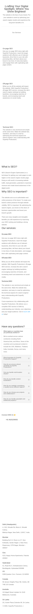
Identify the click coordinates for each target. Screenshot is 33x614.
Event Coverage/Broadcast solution (14, 513)
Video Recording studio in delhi (12, 521)
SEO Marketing (7, 496)
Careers (5, 474)
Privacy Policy (7, 466)
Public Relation (7, 485)
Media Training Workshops (11, 488)
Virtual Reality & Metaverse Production (15, 518)
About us (5, 469)
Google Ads (6, 499)
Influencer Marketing (9, 482)
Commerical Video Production (12, 515)
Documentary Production (10, 510)
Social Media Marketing (10, 502)
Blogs (4, 472)
